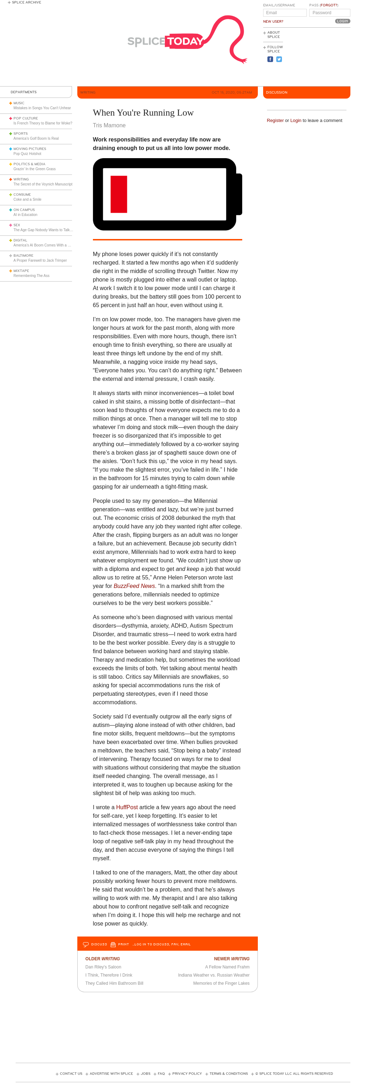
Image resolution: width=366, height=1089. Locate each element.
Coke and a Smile (27, 199)
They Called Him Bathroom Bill (114, 983)
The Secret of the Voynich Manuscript (42, 184)
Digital (20, 240)
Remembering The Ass (31, 276)
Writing (21, 179)
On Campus (24, 210)
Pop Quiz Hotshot (27, 154)
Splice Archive (26, 2)
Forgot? (329, 5)
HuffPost (127, 807)
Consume (22, 195)
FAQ (161, 1074)
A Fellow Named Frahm (227, 967)
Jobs (145, 1074)
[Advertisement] (318, 57)
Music (18, 103)
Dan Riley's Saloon (103, 967)
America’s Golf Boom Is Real (36, 138)
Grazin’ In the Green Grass (34, 169)
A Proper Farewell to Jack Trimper (40, 260)
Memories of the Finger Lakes (221, 983)
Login (295, 120)
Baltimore (23, 256)
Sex (16, 225)
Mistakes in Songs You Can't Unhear (42, 108)
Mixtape (21, 271)
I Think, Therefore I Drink (108, 975)
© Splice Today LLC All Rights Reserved (294, 1074)
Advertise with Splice (111, 1074)
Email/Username (279, 5)
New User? (273, 22)
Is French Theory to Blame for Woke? (42, 123)
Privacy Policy (187, 1074)
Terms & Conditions (229, 1074)
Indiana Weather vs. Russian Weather (214, 975)
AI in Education (25, 215)
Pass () (323, 5)
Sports (20, 134)
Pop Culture (25, 118)
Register (275, 120)
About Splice (273, 34)
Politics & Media (29, 164)
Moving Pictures (29, 149)
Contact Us (71, 1074)
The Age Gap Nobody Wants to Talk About (46, 230)
